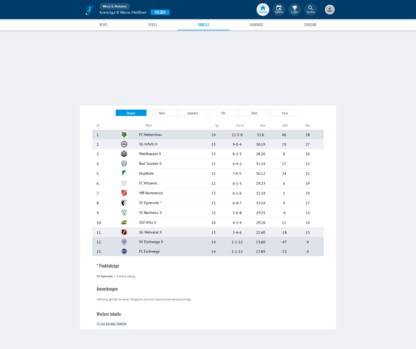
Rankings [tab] (256, 24)
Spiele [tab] (152, 24)
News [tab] (103, 24)
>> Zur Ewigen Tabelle (112, 323)
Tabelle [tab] (203, 24)
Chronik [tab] (310, 24)
